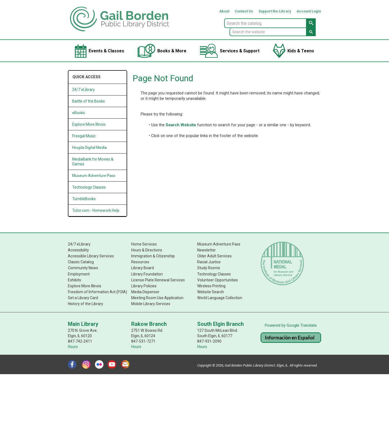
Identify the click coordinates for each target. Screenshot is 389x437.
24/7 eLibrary (79, 244)
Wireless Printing (211, 286)
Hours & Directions (146, 250)
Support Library (274, 11)
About (224, 11)
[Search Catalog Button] (311, 23)
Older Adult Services (214, 256)
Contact (244, 11)
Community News (83, 268)
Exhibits (74, 280)
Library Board (142, 268)
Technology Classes (214, 274)
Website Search (210, 291)
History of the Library (85, 303)
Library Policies (144, 286)
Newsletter (206, 250)
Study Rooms (208, 268)
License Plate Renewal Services (158, 280)
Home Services (144, 244)
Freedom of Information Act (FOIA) (97, 291)
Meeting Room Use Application (157, 297)
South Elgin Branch (220, 323)
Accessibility (78, 250)
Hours (73, 346)
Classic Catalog (81, 262)
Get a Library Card (83, 297)
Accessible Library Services (91, 256)
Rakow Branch (149, 323)
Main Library (83, 323)
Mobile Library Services (150, 303)
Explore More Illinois (89, 124)
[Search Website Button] (311, 32)
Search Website (181, 124)
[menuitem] (99, 51)
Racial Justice (209, 262)
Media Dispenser (145, 291)
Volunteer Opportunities (217, 280)
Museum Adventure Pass (218, 244)
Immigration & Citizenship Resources (153, 259)
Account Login (309, 11)
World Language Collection (219, 297)
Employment (79, 274)
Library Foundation (147, 274)
